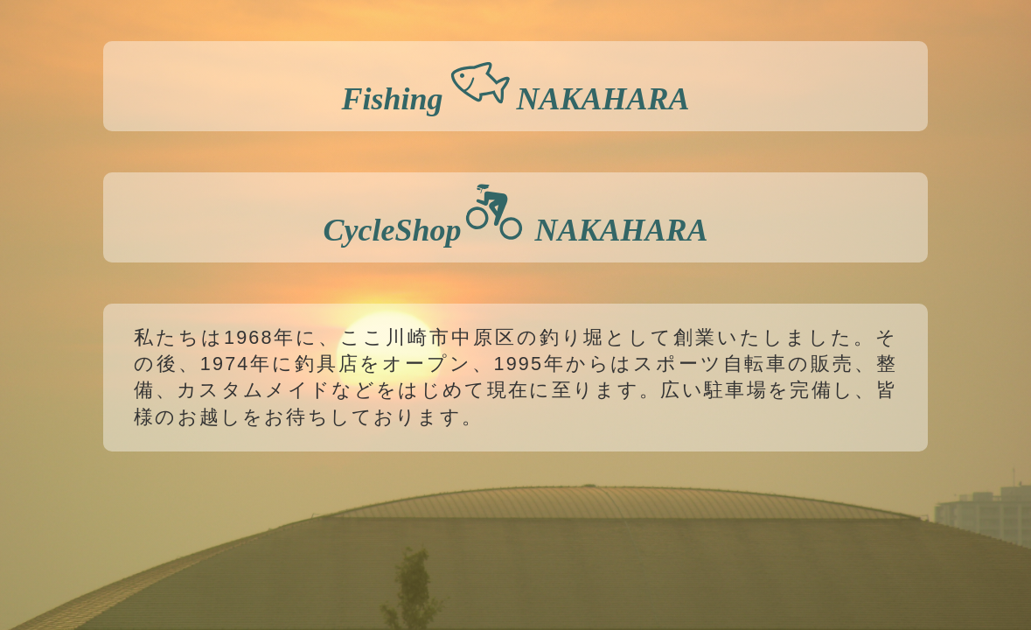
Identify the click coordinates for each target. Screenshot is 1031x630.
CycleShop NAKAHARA (515, 215)
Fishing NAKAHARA (515, 84)
